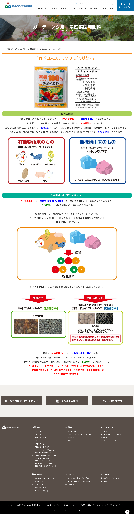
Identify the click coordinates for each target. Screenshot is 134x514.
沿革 (36, 441)
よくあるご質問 (67, 401)
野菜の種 (71, 437)
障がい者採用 (40, 487)
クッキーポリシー (122, 505)
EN (81, 4)
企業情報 (53, 8)
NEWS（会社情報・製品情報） (79, 478)
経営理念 (38, 434)
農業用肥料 (72, 431)
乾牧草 (70, 441)
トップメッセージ (41, 431)
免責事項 (21, 505)
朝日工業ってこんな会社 (44, 478)
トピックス (70, 474)
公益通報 (104, 481)
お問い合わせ (108, 8)
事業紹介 (64, 8)
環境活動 (104, 437)
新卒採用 (39, 481)
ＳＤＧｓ (104, 431)
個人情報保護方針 (33, 505)
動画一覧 (71, 484)
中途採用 (39, 484)
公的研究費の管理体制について (46, 455)
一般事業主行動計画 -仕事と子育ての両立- (43, 459)
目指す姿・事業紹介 (42, 447)
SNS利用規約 (81, 505)
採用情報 (94, 8)
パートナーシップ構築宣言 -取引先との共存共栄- (44, 451)
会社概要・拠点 (40, 437)
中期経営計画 (39, 444)
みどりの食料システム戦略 (111, 434)
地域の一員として (108, 441)
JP (77, 4)
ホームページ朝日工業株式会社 (125, 5)
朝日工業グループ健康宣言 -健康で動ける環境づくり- (45, 465)
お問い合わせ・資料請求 (110, 478)
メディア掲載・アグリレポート (79, 481)
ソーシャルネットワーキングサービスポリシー (59, 505)
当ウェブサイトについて (95, 505)
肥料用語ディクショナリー (21, 401)
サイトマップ (10, 505)
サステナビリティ (79, 8)
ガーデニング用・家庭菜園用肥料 (80, 434)
